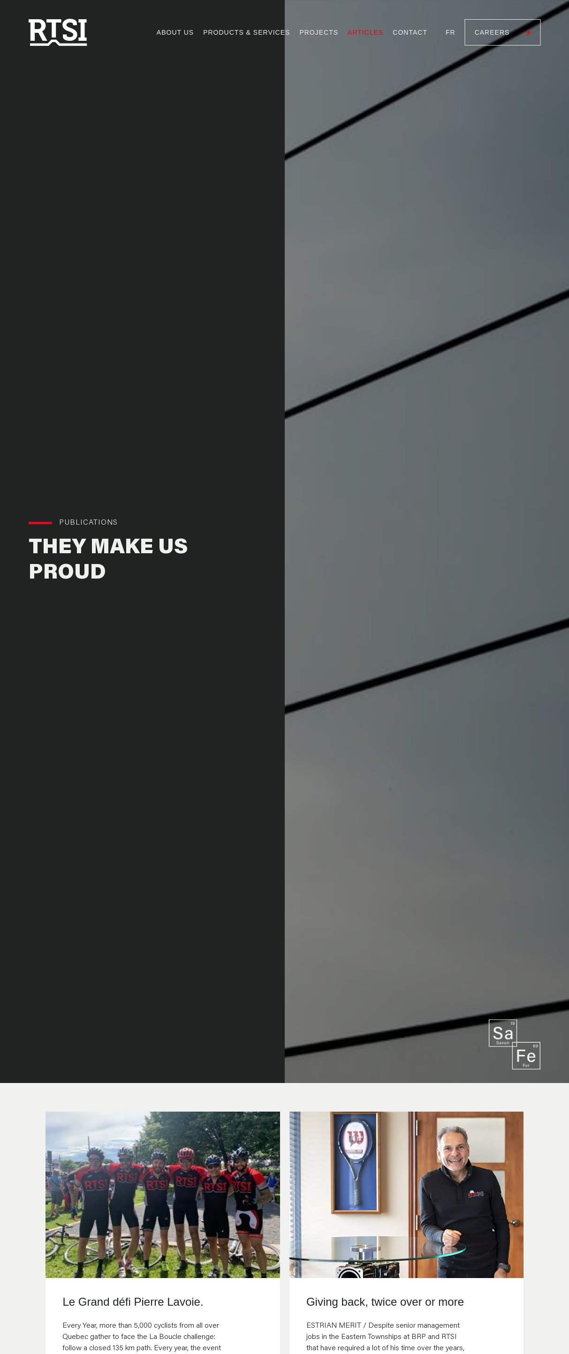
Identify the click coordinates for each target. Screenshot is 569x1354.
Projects (318, 32)
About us (175, 32)
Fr (450, 32)
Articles (365, 32)
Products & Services (246, 32)
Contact (410, 32)
